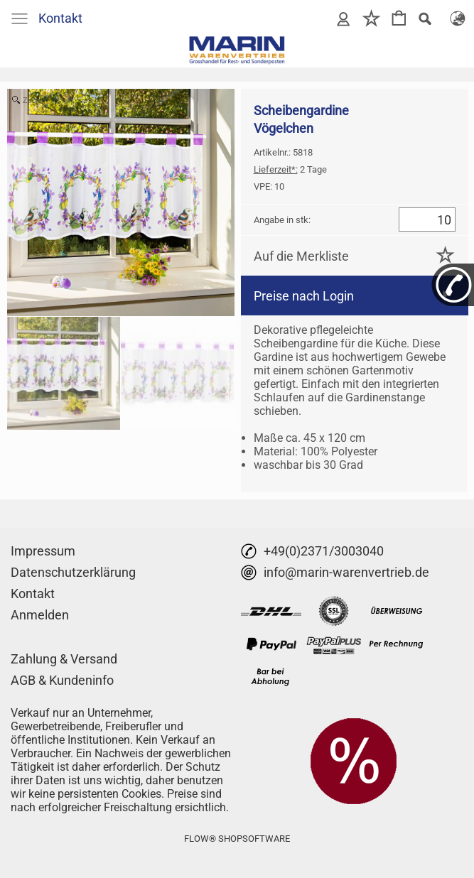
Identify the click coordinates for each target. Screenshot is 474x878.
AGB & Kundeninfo (62, 680)
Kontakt (60, 18)
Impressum (43, 550)
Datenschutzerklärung (73, 572)
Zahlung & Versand (64, 658)
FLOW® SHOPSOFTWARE (237, 838)
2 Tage (290, 169)
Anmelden (40, 614)
